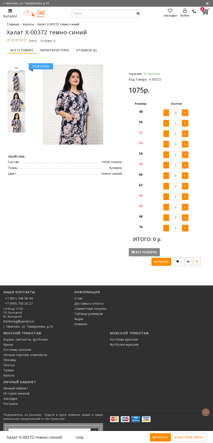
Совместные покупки (90, 308)
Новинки (80, 324)
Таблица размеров (88, 314)
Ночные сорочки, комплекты (25, 355)
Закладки (10, 398)
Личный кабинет (15, 388)
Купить (160, 437)
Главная (13, 24)
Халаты (9, 375)
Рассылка (10, 403)
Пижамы (9, 360)
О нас (78, 298)
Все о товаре (21, 50)
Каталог (10, 13)
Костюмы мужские (124, 339)
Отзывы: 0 (47, 41)
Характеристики (54, 50)
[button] (16, 134)
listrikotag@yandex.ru (18, 321)
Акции (78, 319)
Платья (9, 365)
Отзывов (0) (86, 50)
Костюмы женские (17, 349)
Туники (8, 370)
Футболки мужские (124, 344)
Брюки (8, 344)
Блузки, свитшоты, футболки (25, 339)
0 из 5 (32, 41)
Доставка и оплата (88, 303)
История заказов (16, 393)
